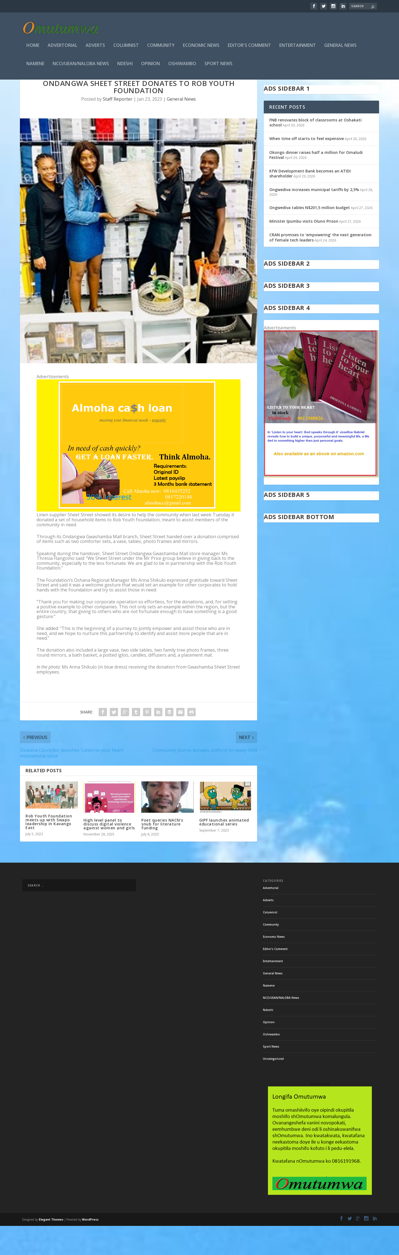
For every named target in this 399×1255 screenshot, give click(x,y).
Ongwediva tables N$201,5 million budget (309, 237)
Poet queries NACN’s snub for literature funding (162, 853)
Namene (35, 65)
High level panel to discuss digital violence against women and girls (109, 853)
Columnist (126, 47)
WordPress (90, 1249)
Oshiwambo (182, 65)
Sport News (218, 65)
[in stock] (321, 505)
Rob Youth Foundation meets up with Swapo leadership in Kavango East (48, 851)
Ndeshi (125, 65)
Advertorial (62, 47)
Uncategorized (273, 1088)
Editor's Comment (249, 47)
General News (340, 47)
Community (161, 47)
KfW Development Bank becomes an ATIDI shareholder (310, 203)
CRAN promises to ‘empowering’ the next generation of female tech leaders (320, 266)
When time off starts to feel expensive (306, 168)
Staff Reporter (117, 128)
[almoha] (139, 539)
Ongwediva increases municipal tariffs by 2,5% (314, 219)
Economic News (201, 47)
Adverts (95, 47)
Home (32, 47)
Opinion (150, 65)
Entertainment (297, 47)
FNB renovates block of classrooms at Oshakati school (315, 152)
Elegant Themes (51, 1249)
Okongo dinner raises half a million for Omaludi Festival (316, 184)
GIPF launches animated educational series (224, 851)
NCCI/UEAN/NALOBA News (81, 65)
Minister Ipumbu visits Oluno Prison (303, 250)
